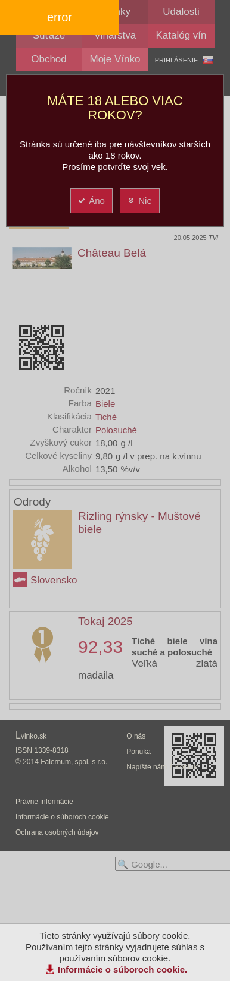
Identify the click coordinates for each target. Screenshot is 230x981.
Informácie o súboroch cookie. (123, 969)
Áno (91, 200)
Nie (139, 200)
